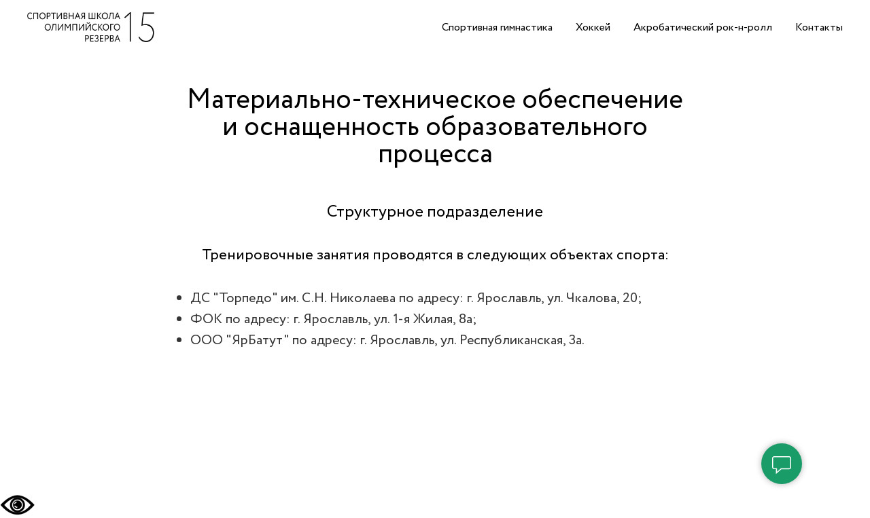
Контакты (819, 27)
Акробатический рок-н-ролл (702, 27)
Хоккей (593, 27)
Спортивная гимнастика (497, 27)
